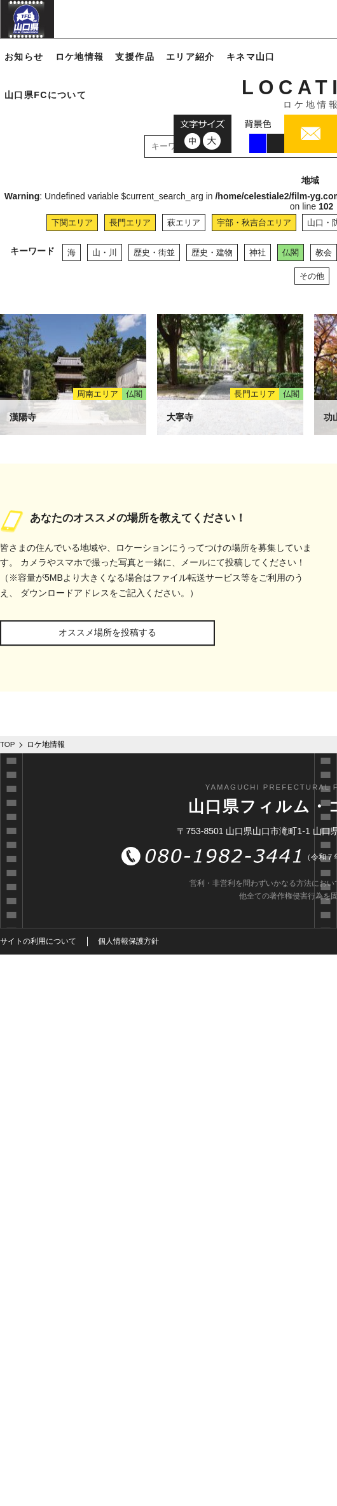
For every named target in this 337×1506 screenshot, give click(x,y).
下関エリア (72, 222)
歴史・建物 (212, 252)
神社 (257, 252)
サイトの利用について (38, 941)
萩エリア (183, 222)
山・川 (104, 252)
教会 (323, 252)
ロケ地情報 (79, 57)
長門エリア (130, 222)
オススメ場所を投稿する (107, 632)
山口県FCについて (45, 95)
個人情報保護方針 (128, 941)
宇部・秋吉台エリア (254, 222)
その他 (311, 276)
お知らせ (24, 57)
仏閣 (290, 252)
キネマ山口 (250, 57)
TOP (7, 744)
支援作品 (135, 57)
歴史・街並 (154, 252)
